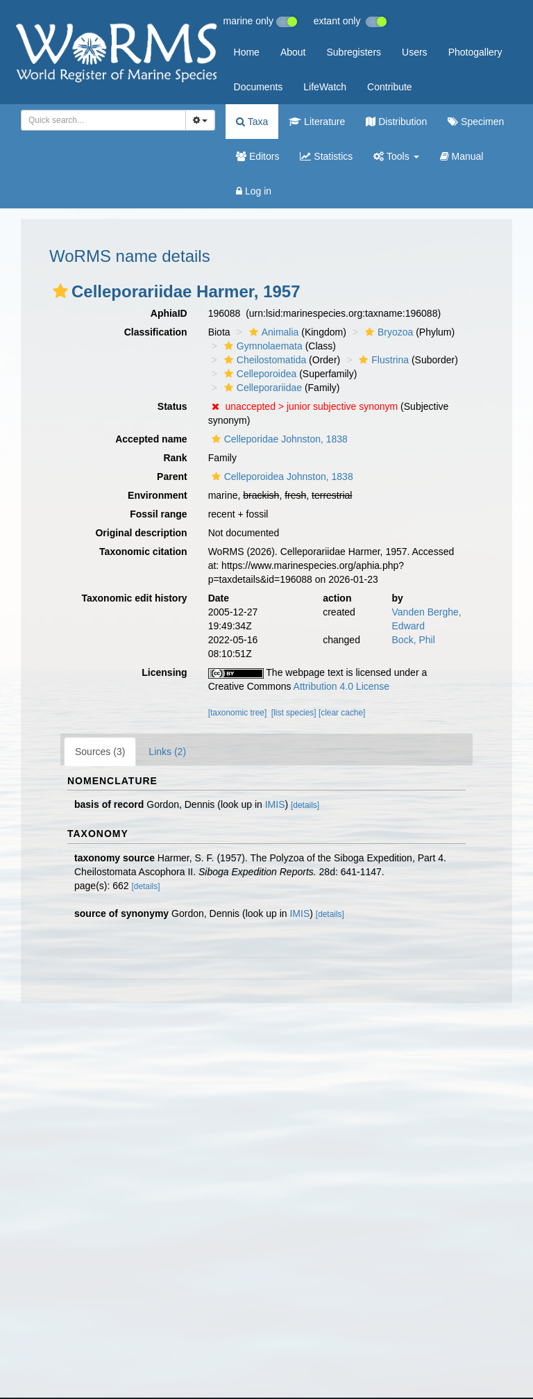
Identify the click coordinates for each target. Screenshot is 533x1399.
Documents (258, 86)
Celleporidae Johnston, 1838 (278, 439)
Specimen (476, 121)
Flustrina (382, 359)
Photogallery (475, 52)
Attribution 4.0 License (342, 686)
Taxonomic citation (143, 551)
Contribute (389, 86)
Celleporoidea (258, 373)
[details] (305, 805)
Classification (155, 332)
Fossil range (158, 514)
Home (247, 52)
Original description (141, 532)
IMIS (275, 804)
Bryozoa (387, 332)
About (293, 52)
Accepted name (151, 439)
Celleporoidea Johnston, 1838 (280, 476)
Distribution (396, 121)
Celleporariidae (261, 387)
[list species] (293, 713)
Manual (462, 156)
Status (172, 406)
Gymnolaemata (262, 345)
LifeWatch (324, 86)
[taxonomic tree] (237, 713)
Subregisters (353, 52)
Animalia (272, 332)
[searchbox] (101, 120)
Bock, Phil (413, 639)
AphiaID (169, 313)
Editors (257, 156)
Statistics (326, 156)
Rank (175, 457)
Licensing (164, 672)
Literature (317, 121)
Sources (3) (100, 751)
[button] (60, 291)
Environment (157, 495)
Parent (172, 476)
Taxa (252, 121)
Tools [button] (395, 156)
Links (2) (167, 751)
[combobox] (103, 120)
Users (415, 52)
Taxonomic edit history (134, 598)
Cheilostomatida (263, 359)
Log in (253, 191)
